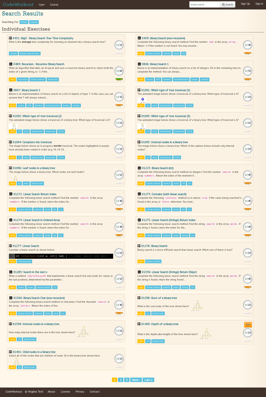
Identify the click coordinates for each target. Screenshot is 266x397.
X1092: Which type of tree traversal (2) (37, 116)
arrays (149, 79)
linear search (24, 209)
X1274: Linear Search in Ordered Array (36, 220)
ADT (158, 79)
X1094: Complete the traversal (32, 142)
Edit (248, 324)
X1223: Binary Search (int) (157, 168)
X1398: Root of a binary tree (159, 298)
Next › (136, 380)
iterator (167, 79)
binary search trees (29, 53)
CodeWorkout (18, 5)
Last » (148, 380)
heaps (13, 53)
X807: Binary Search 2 (26, 90)
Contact (95, 391)
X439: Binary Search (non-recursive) (163, 38)
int (183, 53)
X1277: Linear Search (26, 246)
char (56, 313)
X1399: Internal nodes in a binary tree (36, 324)
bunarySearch (181, 79)
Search (227, 4)
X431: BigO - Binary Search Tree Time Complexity (43, 38)
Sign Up (245, 3)
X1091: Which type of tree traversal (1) (165, 90)
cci (147, 105)
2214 (189, 105)
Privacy (80, 391)
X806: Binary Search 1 (155, 64)
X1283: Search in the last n (30, 272)
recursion (22, 79)
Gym (42, 4)
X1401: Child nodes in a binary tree (34, 352)
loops (30, 287)
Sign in (259, 3)
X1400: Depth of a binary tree (159, 324)
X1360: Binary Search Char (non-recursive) (39, 298)
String (185, 235)
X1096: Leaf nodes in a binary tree (34, 168)
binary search (153, 53)
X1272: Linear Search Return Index (34, 194)
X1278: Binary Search (154, 246)
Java (141, 53)
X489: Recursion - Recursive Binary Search (38, 64)
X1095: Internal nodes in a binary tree (164, 142)
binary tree (165, 105)
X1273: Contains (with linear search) (164, 194)
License (65, 391)
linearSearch (24, 261)
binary (24, 22)
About (51, 391)
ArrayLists (53, 79)
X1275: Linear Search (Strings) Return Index (168, 220)
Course (54, 4)
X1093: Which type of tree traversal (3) (165, 116)
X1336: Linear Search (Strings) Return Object (169, 272)
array (176, 53)
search (34, 22)
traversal (179, 105)
